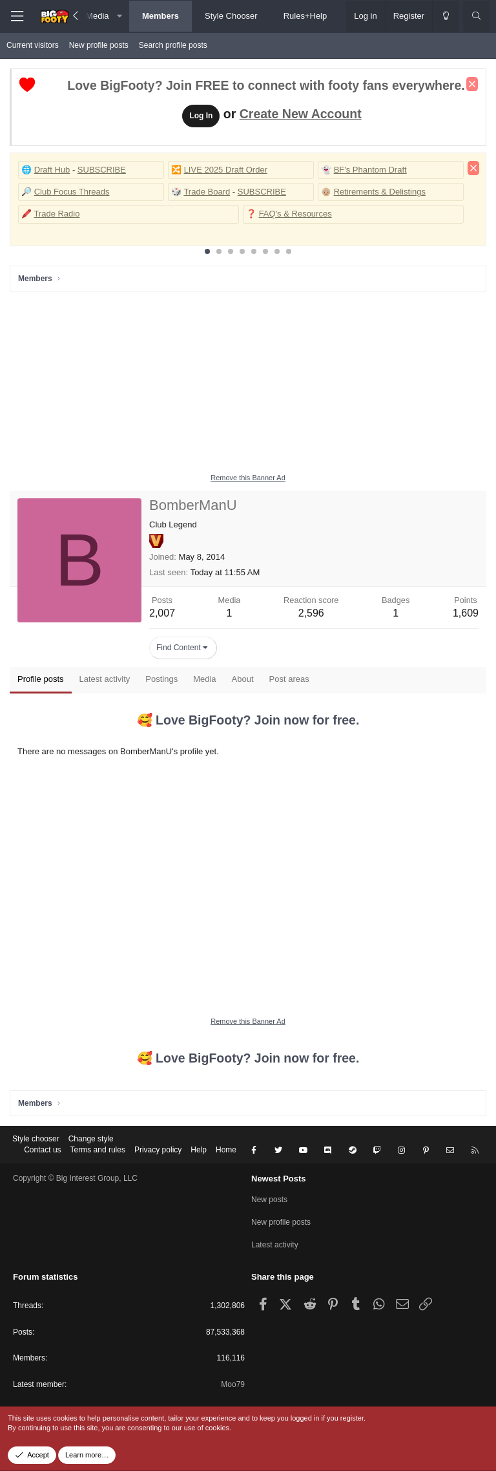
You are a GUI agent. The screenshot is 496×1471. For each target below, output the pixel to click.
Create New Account (301, 114)
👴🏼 (326, 191)
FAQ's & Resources (295, 213)
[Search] (476, 16)
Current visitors (32, 45)
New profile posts (99, 45)
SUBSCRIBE (102, 170)
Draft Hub (52, 170)
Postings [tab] (161, 679)
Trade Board (206, 191)
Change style (91, 1138)
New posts (269, 1199)
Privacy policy (157, 1149)
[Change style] (445, 16)
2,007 (162, 613)
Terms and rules (97, 1149)
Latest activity (274, 1244)
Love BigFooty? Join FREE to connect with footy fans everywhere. (265, 85)
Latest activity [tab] (104, 679)
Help (199, 1149)
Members (160, 16)
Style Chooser (231, 16)
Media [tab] (204, 679)
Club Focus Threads (72, 191)
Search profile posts (173, 45)
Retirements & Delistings (380, 191)
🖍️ (26, 213)
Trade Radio (56, 213)
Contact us (42, 1149)
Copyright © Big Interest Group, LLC (75, 1178)
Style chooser (35, 1138)
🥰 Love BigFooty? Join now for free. (248, 720)
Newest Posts (278, 1178)
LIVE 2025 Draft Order (225, 170)
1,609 (466, 613)
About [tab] (243, 679)
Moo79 (233, 1384)
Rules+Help (305, 16)
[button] (119, 16)
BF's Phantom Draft (370, 170)
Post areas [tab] (289, 679)
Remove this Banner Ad (248, 478)
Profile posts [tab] (40, 679)
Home (226, 1149)
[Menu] (17, 16)
